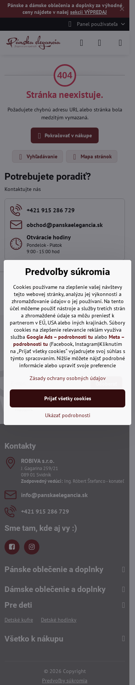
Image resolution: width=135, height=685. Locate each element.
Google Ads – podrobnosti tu (60, 336)
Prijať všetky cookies (67, 398)
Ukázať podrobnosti (67, 415)
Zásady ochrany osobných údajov (68, 378)
